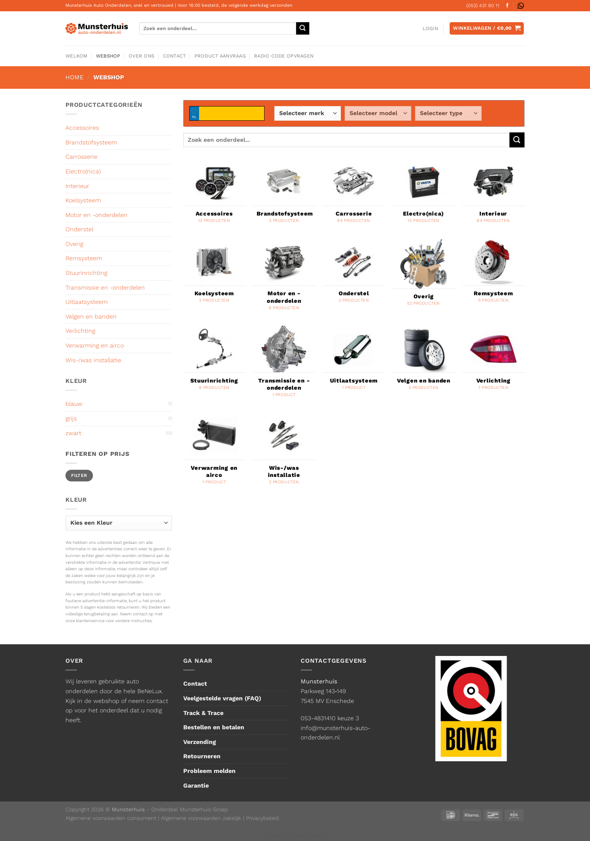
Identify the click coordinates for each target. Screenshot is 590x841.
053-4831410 (318, 718)
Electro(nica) (83, 171)
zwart (73, 433)
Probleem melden (209, 770)
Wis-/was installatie (93, 360)
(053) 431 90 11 (482, 5)
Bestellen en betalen (213, 727)
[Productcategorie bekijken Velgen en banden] (423, 362)
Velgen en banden (91, 316)
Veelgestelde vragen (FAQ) (222, 698)
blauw (73, 403)
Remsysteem (83, 258)
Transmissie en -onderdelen (105, 287)
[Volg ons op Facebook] (507, 5)
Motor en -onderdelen (96, 215)
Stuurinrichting (86, 272)
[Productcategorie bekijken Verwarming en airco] (214, 453)
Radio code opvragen (283, 56)
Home (74, 77)
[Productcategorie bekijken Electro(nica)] (423, 195)
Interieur (77, 186)
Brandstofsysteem (91, 142)
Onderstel (79, 229)
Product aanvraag (220, 56)
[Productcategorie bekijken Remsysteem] (493, 275)
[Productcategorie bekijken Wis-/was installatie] (284, 453)
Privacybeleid (262, 818)
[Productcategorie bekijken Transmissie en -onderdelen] (284, 365)
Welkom (76, 56)
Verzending (199, 741)
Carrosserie (81, 156)
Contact (174, 56)
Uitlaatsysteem (86, 301)
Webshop (108, 56)
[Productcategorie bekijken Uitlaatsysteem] (354, 362)
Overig (74, 243)
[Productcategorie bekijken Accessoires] (214, 195)
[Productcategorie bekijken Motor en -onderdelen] (284, 279)
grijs (71, 418)
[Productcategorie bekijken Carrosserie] (354, 195)
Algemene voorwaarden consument (110, 818)
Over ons (141, 56)
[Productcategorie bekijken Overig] (423, 276)
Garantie (196, 785)
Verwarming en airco (94, 345)
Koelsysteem (83, 200)
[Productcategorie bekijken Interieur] (493, 195)
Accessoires (82, 127)
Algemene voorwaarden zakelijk (201, 818)
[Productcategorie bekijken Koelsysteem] (214, 275)
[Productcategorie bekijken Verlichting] (493, 362)
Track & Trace (203, 713)
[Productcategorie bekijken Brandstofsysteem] (284, 195)
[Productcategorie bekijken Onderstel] (354, 275)
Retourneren (201, 756)
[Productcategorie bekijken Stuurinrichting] (214, 362)
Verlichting (80, 330)
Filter (79, 475)
